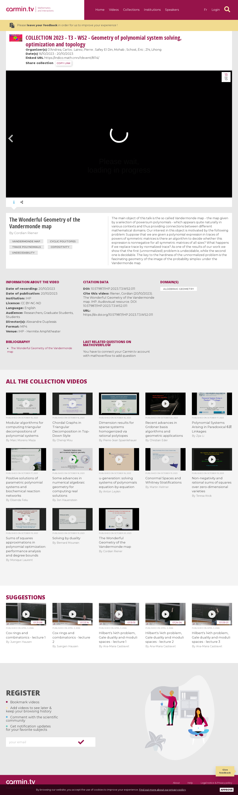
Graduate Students (58, 313)
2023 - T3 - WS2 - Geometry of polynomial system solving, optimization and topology (104, 41)
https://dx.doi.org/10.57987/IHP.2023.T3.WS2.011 (118, 314)
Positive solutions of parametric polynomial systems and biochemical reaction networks (24, 486)
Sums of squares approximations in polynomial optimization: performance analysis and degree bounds (26, 546)
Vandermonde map (26, 241)
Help (190, 782)
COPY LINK (63, 63)
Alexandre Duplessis (41, 322)
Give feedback (225, 771)
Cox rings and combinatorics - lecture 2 (71, 637)
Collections (131, 10)
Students (13, 317)
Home (99, 10)
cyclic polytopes (63, 241)
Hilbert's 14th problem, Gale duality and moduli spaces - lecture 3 (211, 637)
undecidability (23, 252)
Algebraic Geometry (178, 288)
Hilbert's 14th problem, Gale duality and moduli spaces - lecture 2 (164, 637)
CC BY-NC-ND (31, 303)
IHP (28, 298)
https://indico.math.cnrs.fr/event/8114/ (71, 58)
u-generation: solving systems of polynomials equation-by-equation (118, 482)
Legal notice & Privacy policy (216, 782)
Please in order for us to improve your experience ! (64, 25)
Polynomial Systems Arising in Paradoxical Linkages (211, 427)
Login (216, 10)
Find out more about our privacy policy (162, 789)
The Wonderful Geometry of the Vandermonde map (115, 542)
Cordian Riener (26, 233)
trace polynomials (26, 246)
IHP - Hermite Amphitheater (39, 331)
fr (205, 10)
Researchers (33, 313)
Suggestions (25, 597)
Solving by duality (66, 538)
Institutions (152, 10)
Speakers (172, 10)
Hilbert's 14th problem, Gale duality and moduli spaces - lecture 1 (118, 637)
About (176, 782)
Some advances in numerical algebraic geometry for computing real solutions (68, 486)
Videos (114, 10)
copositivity (60, 246)
